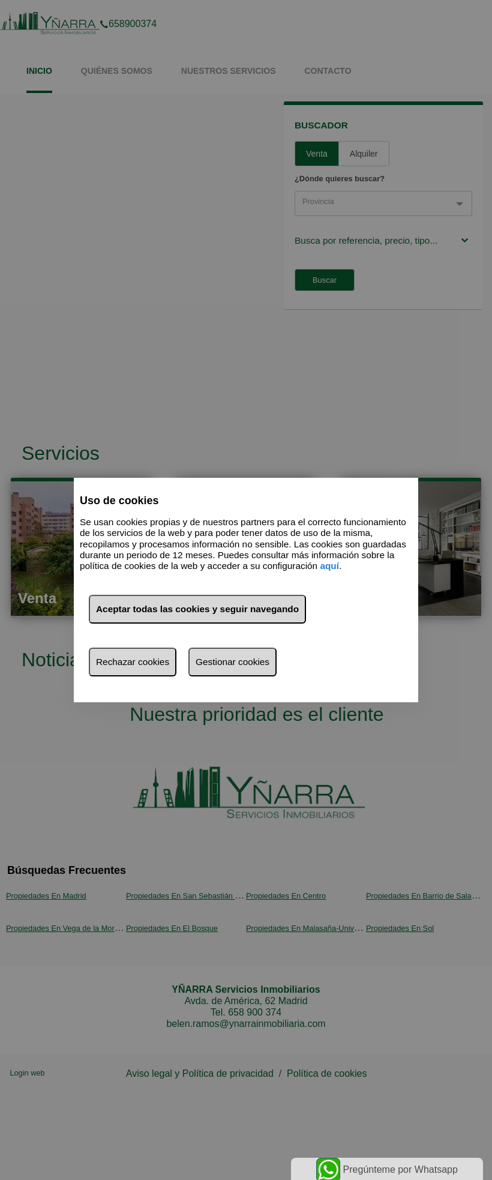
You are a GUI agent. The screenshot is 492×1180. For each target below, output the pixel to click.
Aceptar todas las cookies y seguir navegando (197, 609)
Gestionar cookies (232, 662)
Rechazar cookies (132, 662)
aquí (329, 566)
